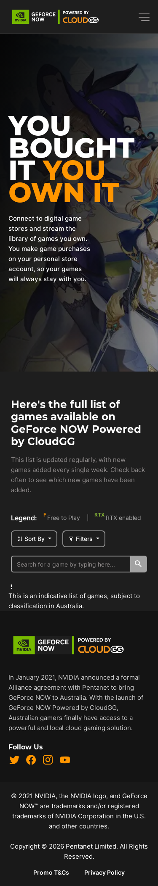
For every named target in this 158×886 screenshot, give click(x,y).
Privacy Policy (104, 872)
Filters (81, 538)
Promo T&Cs (51, 872)
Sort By (31, 538)
